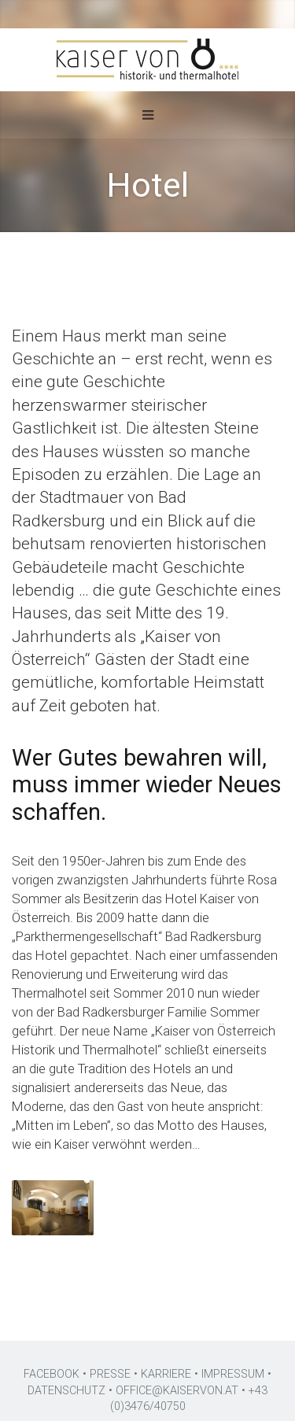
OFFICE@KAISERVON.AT (177, 1390)
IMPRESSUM (232, 1374)
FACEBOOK (51, 1374)
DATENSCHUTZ (66, 1390)
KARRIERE (166, 1374)
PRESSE (110, 1374)
